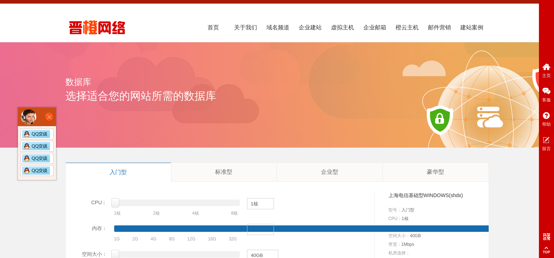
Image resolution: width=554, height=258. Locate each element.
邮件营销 (439, 27)
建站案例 (471, 27)
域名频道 (277, 27)
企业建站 (310, 27)
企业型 (329, 172)
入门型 (118, 172)
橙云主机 (407, 27)
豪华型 (435, 172)
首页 (213, 27)
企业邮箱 (374, 27)
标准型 (223, 172)
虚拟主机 (342, 27)
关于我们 (245, 27)
